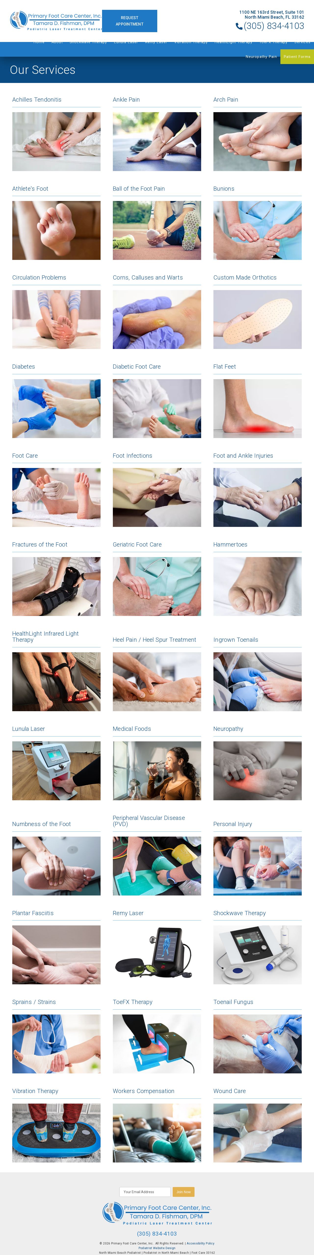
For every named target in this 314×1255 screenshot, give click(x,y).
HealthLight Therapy (233, 42)
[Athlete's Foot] (56, 223)
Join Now (184, 1192)
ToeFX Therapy (273, 42)
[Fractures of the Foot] (56, 579)
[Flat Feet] (257, 401)
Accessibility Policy (200, 1243)
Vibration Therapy (191, 42)
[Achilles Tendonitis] (56, 134)
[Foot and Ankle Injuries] (257, 490)
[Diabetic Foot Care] (157, 401)
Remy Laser (156, 42)
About (57, 42)
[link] (56, 21)
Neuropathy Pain (261, 56)
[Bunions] (257, 223)
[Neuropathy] (257, 763)
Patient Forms (297, 56)
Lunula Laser (126, 42)
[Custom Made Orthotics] (257, 312)
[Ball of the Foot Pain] (157, 223)
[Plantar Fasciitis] (56, 947)
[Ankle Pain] (157, 134)
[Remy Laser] (157, 947)
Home (39, 42)
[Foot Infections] (157, 490)
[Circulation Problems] (56, 312)
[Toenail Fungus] (257, 1036)
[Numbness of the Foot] (56, 855)
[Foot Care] (56, 490)
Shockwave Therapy (88, 42)
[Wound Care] (257, 1125)
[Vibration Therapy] (56, 1125)
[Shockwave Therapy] (257, 947)
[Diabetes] (56, 401)
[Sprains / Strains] (56, 1036)
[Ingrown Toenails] (257, 671)
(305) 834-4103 (274, 26)
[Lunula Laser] (56, 763)
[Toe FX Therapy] (157, 1036)
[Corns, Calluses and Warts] (157, 312)
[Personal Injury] (257, 855)
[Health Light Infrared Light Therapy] (56, 671)
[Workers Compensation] (157, 1125)
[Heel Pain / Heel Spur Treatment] (157, 671)
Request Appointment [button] (130, 21)
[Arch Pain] (257, 134)
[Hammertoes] (257, 579)
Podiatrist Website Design (157, 1248)
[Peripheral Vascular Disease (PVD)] (157, 855)
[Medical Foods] (157, 763)
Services (302, 42)
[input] (145, 1192)
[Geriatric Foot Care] (157, 579)
